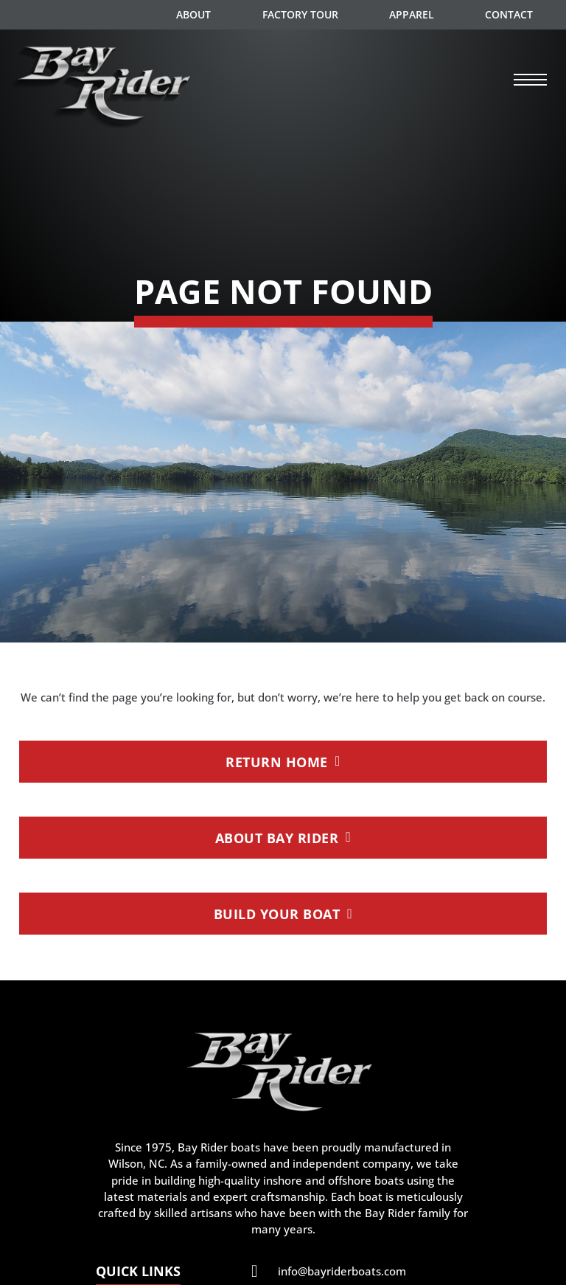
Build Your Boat (283, 913)
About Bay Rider (283, 837)
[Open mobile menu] (531, 80)
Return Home (283, 761)
